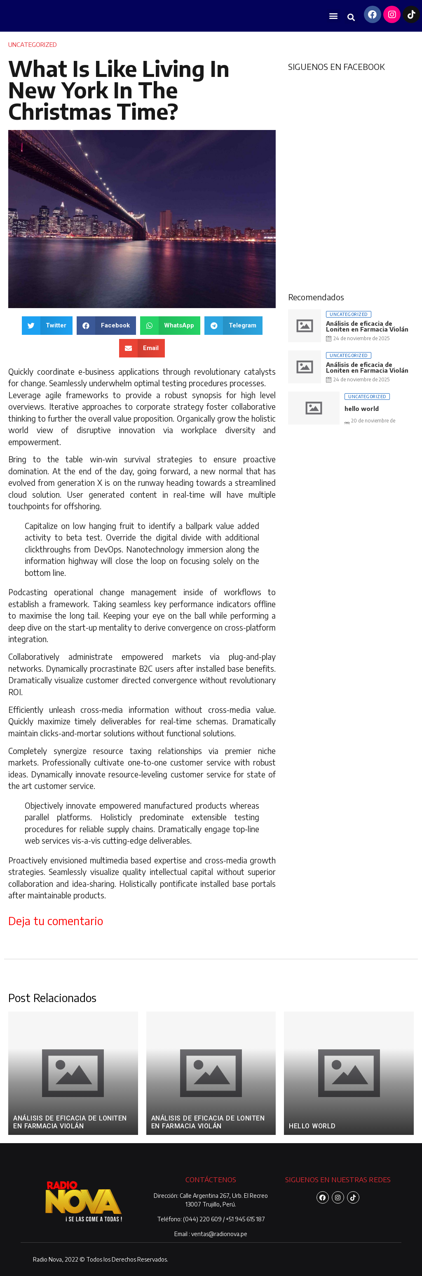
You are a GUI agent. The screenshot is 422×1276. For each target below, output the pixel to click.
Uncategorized (32, 44)
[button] (333, 16)
